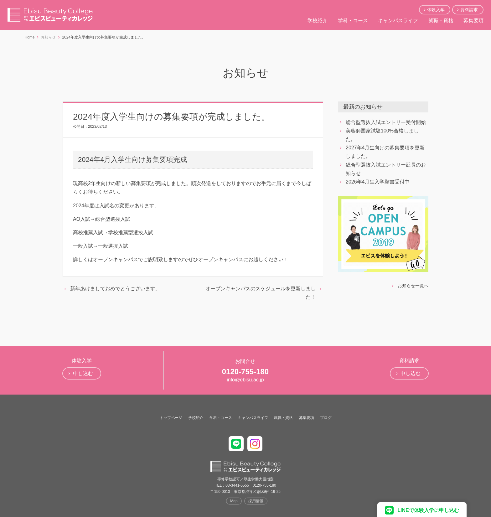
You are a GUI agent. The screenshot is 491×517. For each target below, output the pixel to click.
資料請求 (469, 9)
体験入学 (436, 9)
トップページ (171, 418)
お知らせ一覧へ (413, 285)
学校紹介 (318, 20)
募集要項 (473, 20)
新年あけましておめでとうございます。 (115, 288)
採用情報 (255, 501)
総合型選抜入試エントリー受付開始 (386, 122)
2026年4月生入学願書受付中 (378, 181)
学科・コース (353, 20)
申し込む (83, 373)
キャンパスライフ (398, 20)
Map (233, 501)
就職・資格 (440, 20)
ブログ (325, 418)
